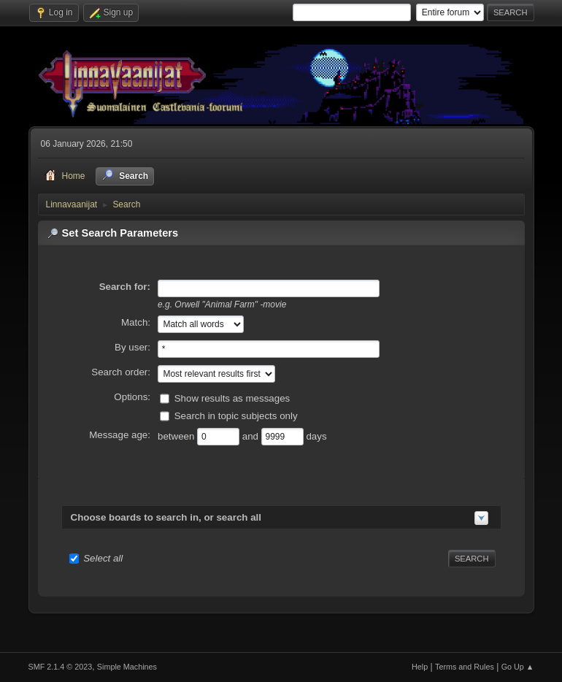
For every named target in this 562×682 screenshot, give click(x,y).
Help (420, 666)
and (251, 436)
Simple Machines (127, 666)
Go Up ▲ (517, 666)
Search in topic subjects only (236, 415)
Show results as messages (232, 398)
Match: (135, 322)
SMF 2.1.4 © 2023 (60, 666)
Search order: (120, 372)
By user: (132, 347)
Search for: (124, 286)
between (177, 436)
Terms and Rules (464, 666)
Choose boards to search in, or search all (166, 517)
